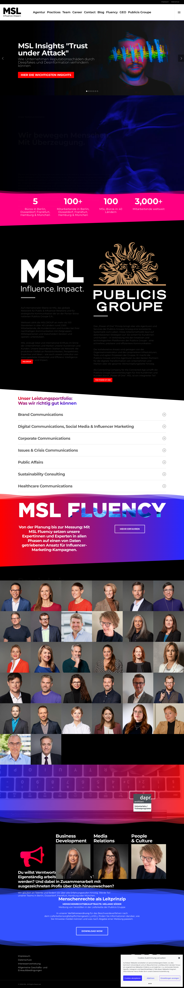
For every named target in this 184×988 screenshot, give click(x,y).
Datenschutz (25, 960)
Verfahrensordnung (78, 913)
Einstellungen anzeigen (170, 978)
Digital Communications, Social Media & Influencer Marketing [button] (92, 426)
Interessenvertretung (29, 963)
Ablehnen (150, 978)
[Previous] (3, 58)
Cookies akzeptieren (132, 978)
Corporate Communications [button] (92, 438)
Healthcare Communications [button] (92, 486)
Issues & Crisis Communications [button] (92, 450)
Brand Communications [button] (92, 414)
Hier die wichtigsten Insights (46, 75)
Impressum (24, 956)
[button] (179, 958)
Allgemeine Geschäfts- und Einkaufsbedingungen (32, 969)
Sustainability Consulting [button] (92, 474)
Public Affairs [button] (92, 462)
